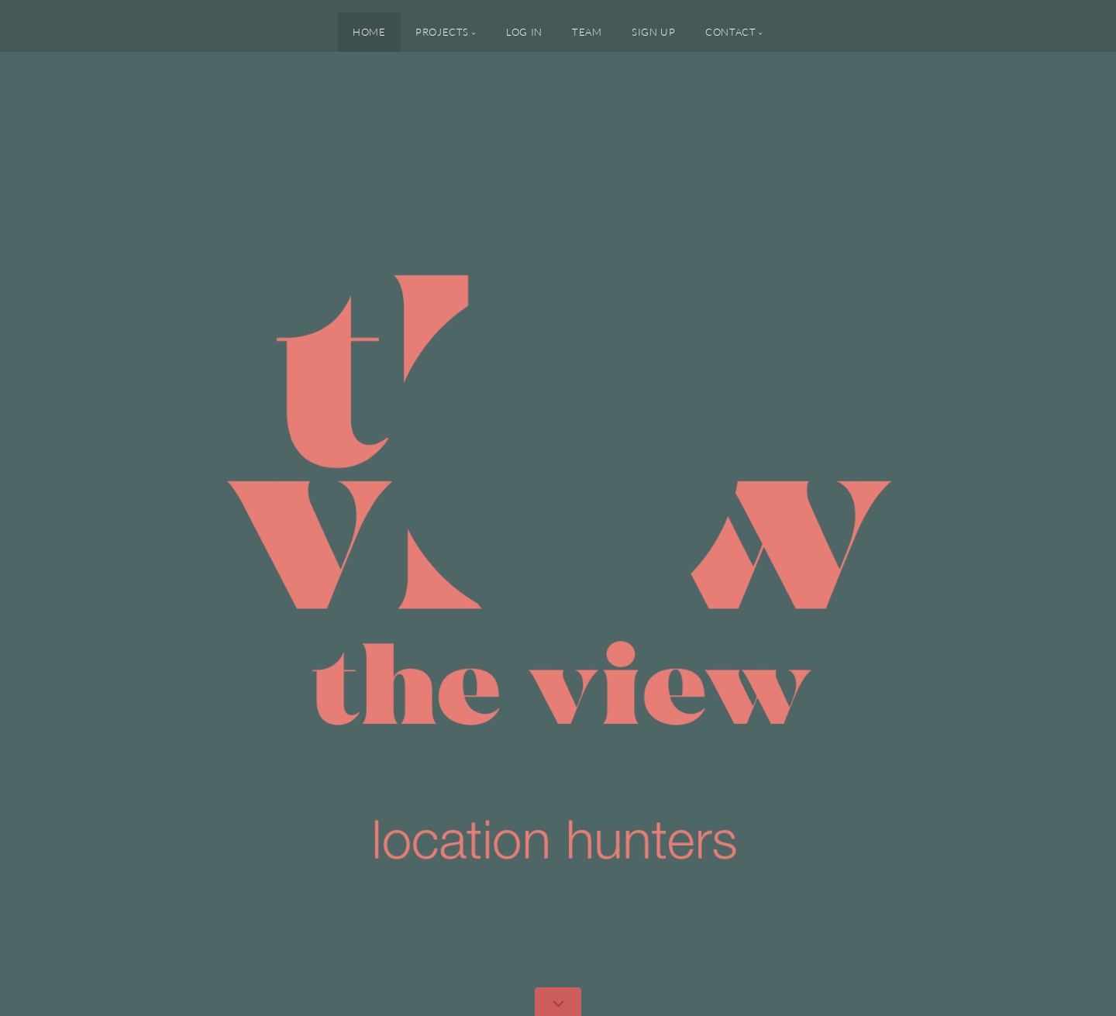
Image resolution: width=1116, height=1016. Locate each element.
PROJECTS (442, 32)
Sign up (653, 32)
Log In (524, 32)
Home (369, 32)
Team (587, 32)
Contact (730, 32)
